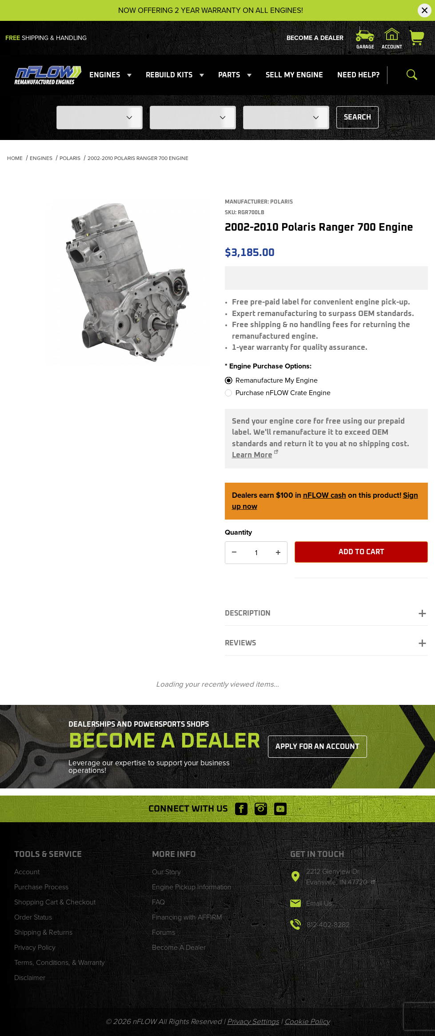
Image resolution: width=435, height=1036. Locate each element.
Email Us (319, 903)
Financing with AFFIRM (187, 917)
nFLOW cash (324, 495)
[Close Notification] (424, 10)
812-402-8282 (328, 925)
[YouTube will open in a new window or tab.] (280, 809)
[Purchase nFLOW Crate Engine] (319, 393)
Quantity (238, 532)
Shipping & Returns (43, 932)
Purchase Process (41, 887)
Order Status (33, 917)
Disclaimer (29, 977)
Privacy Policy (35, 947)
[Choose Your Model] (193, 117)
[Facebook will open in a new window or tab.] (241, 809)
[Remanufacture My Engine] (319, 380)
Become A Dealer (315, 38)
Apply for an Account (317, 746)
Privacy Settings (253, 1021)
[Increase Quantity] (278, 553)
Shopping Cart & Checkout (55, 902)
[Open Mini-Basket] (418, 37)
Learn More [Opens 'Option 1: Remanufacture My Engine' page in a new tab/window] (252, 455)
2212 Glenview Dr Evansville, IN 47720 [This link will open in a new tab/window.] (337, 876)
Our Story (166, 872)
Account (27, 872)
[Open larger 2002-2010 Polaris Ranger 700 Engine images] (127, 283)
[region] (21, 214)
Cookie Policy (307, 1021)
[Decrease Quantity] (234, 553)
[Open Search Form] (412, 75)
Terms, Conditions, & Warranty (59, 962)
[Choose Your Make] (99, 117)
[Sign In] (392, 37)
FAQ (158, 902)
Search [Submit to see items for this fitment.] (357, 117)
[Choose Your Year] (286, 117)
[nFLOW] (48, 74)
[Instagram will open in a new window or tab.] (261, 809)
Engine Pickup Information (191, 887)
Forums (163, 932)
